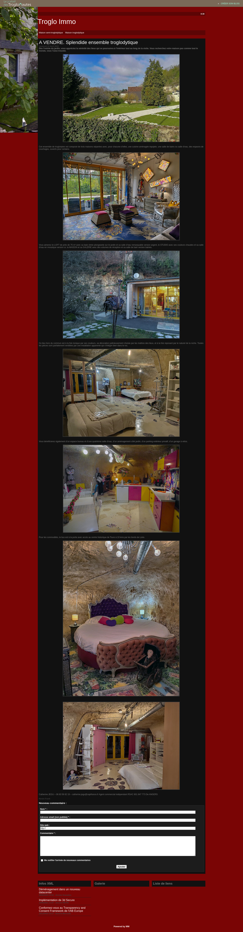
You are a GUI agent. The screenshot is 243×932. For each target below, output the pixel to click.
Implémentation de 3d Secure (57, 900)
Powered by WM (121, 926)
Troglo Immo (57, 21)
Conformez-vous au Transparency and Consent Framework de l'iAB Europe (62, 909)
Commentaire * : (48, 833)
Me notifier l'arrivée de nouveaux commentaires (67, 860)
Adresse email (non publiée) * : (55, 817)
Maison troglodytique (74, 32)
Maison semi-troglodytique (51, 32)
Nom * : (43, 809)
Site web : (45, 825)
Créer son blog (230, 3)
